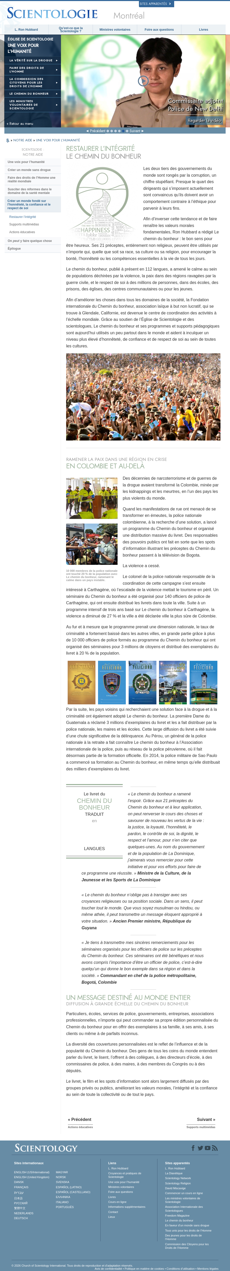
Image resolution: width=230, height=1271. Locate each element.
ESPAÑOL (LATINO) (69, 1187)
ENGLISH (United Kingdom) (31, 1177)
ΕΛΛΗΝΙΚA (63, 1197)
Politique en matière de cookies (144, 1268)
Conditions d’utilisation (180, 1268)
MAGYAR (62, 1172)
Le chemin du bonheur (179, 1220)
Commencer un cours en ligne (184, 1193)
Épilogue (14, 248)
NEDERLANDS (23, 1213)
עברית (19, 1193)
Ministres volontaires (115, 29)
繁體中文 (19, 1208)
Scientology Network (178, 1178)
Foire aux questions (159, 29)
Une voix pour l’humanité (26, 162)
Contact (113, 1211)
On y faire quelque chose (30, 241)
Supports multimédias (24, 224)
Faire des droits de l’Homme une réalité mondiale (31, 179)
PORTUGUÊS (65, 1207)
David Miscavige (175, 1188)
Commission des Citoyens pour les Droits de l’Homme (187, 1246)
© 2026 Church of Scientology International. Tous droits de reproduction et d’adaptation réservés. (72, 1265)
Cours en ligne (117, 1201)
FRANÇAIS (21, 1187)
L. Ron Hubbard (26, 29)
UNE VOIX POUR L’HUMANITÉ (58, 140)
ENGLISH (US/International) (32, 1172)
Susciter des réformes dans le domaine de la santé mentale (30, 191)
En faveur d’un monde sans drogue (187, 1225)
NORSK (61, 1177)
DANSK (19, 1182)
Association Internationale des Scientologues (184, 1208)
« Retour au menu (20, 123)
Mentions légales (208, 1268)
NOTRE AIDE (23, 140)
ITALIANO (62, 1202)
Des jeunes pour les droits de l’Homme (183, 1237)
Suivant (135, 130)
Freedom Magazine (177, 1215)
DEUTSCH (21, 1218)
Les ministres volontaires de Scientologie (182, 1200)
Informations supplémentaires (126, 1206)
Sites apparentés (155, 4)
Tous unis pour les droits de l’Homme (188, 1230)
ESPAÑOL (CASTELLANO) (73, 1192)
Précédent (97, 130)
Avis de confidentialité (108, 1268)
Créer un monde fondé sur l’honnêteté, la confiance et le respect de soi (28, 204)
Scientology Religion (178, 1183)
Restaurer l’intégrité (22, 217)
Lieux (111, 1216)
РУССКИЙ (21, 1203)
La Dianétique (174, 1173)
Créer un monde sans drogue (29, 170)
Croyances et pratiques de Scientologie (124, 1175)
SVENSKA (62, 1182)
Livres (203, 29)
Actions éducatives (22, 232)
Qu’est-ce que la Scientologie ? (71, 29)
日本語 (18, 1198)
